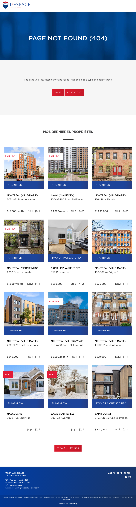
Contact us (74, 92)
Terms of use (118, 498)
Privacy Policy (105, 498)
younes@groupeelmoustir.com (25, 488)
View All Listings (68, 448)
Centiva (73, 504)
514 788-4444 (16, 485)
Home (58, 92)
